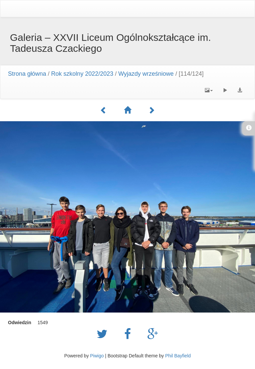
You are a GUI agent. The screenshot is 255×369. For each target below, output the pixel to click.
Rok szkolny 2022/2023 (82, 73)
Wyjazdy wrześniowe (146, 73)
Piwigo (97, 355)
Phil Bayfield (178, 355)
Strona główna (27, 73)
